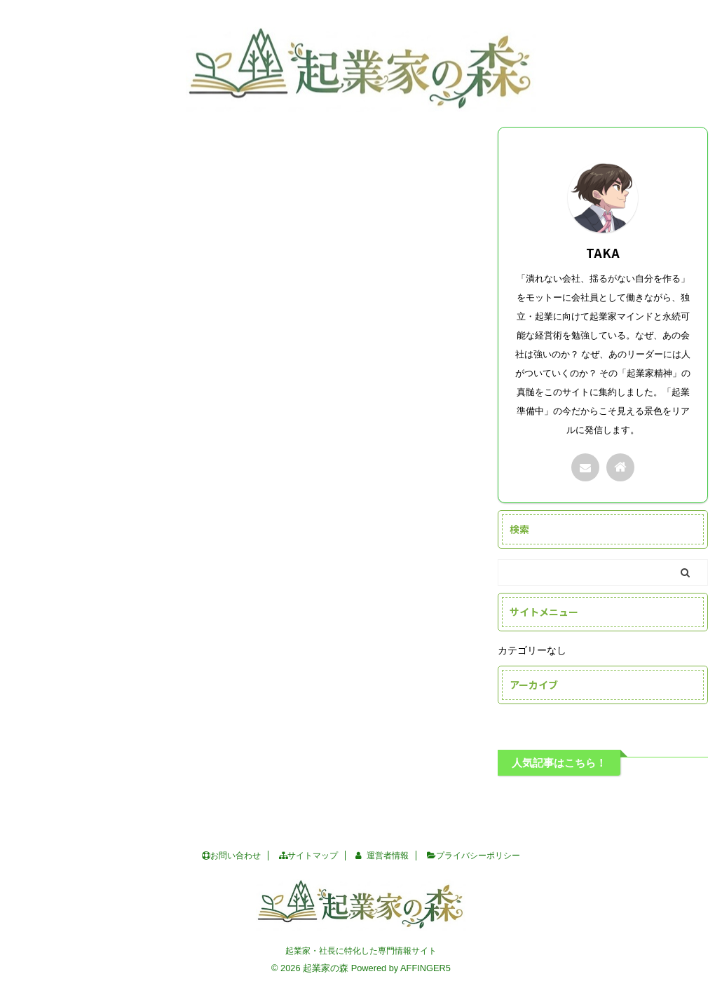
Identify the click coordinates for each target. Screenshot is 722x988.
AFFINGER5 (425, 968)
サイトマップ (308, 855)
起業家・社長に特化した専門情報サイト (361, 951)
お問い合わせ (231, 855)
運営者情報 (382, 855)
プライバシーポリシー (473, 855)
